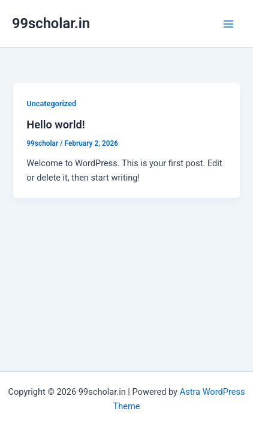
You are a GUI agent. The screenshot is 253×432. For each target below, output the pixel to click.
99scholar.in (51, 23)
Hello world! (55, 124)
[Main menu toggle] (228, 24)
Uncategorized (51, 103)
